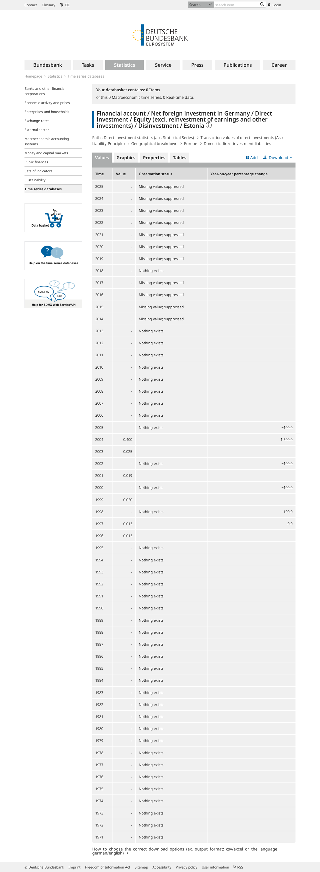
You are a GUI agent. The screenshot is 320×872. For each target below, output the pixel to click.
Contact (30, 5)
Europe (190, 143)
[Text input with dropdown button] (240, 5)
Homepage (33, 76)
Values (102, 158)
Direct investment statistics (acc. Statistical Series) (149, 137)
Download (278, 157)
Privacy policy (186, 867)
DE (65, 5)
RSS (238, 867)
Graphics (126, 158)
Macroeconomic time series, (135, 97)
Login (274, 5)
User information (215, 867)
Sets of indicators (38, 171)
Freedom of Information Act (107, 867)
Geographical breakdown (154, 143)
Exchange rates (37, 120)
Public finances (36, 162)
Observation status (155, 173)
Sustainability (35, 180)
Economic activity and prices (47, 102)
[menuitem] (47, 65)
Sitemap (141, 867)
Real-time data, (178, 97)
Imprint (74, 867)
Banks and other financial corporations (44, 91)
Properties (154, 158)
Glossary (48, 5)
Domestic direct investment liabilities (237, 143)
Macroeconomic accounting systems (46, 141)
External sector (36, 129)
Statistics (55, 76)
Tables (179, 158)
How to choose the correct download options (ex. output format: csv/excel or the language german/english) (184, 851)
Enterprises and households (46, 111)
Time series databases (86, 76)
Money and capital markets (46, 153)
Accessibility (161, 867)
